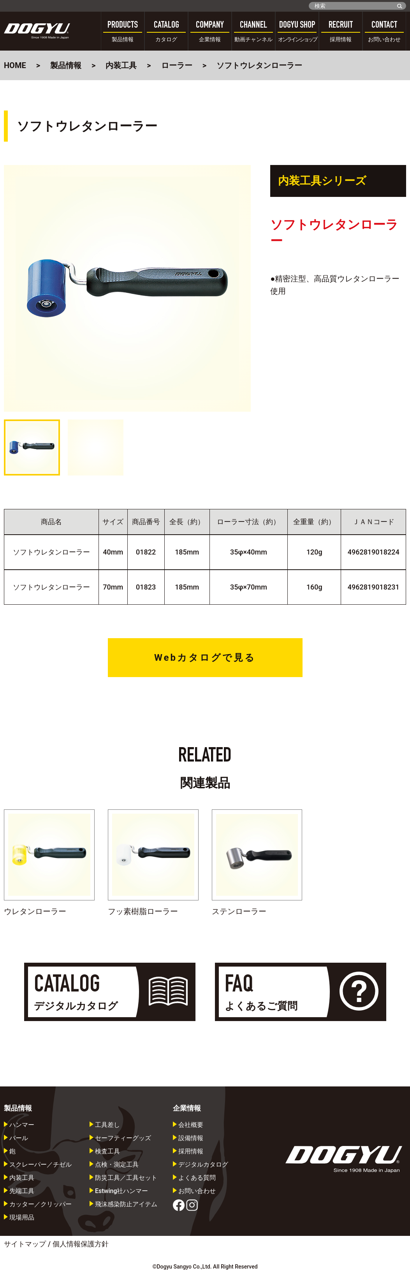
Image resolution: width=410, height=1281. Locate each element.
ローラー (176, 65)
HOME (15, 65)
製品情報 (65, 65)
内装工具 (121, 65)
